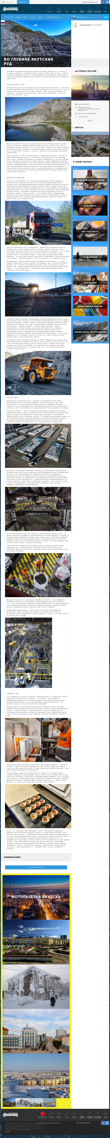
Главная (17, 17)
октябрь (9, 603)
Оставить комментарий (36, 867)
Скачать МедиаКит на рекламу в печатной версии (48, 1123)
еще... (91, 120)
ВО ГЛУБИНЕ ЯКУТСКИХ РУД (53, 17)
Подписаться (23, 2)
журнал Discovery (10, 1115)
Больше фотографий (63, 1082)
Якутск (41, 17)
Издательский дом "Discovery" (10, 9)
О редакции (8, 1131)
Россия (33, 17)
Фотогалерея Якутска (36, 897)
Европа (25, 17)
